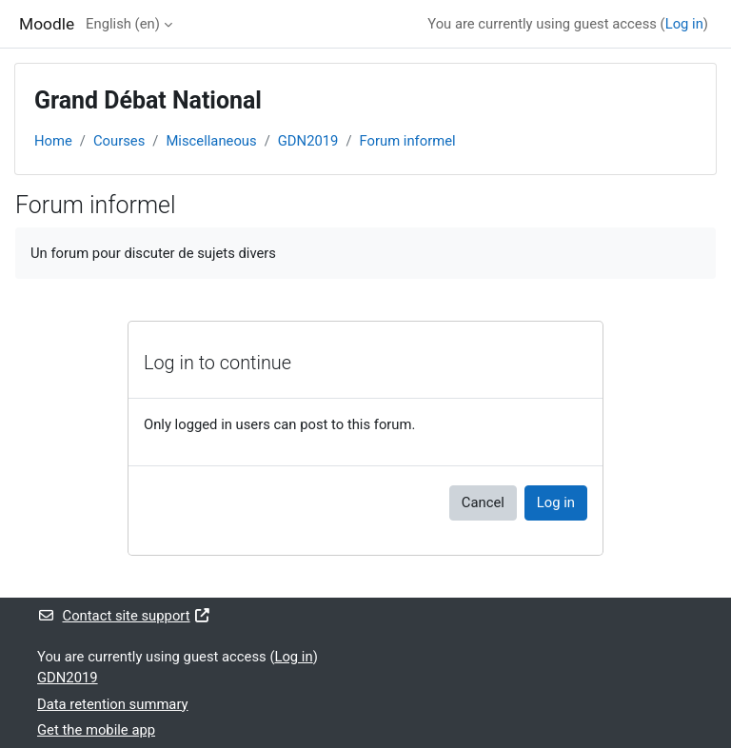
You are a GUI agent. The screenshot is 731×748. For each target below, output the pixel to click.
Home (53, 140)
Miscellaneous (211, 140)
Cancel (483, 502)
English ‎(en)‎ (123, 23)
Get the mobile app (96, 729)
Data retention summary (112, 704)
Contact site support (124, 615)
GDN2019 (308, 140)
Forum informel (408, 140)
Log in (684, 23)
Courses (119, 140)
